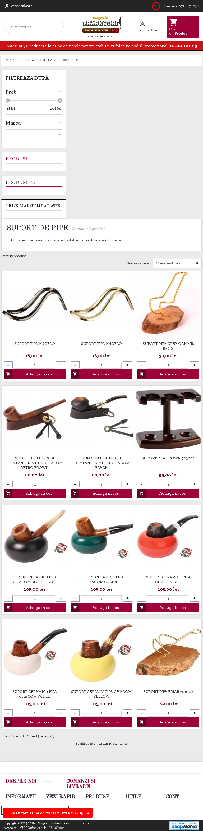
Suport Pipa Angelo (34, 343)
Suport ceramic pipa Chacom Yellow (101, 694)
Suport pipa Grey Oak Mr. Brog (168, 346)
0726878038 (188, 6)
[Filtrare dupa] (177, 263)
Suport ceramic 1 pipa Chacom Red (168, 579)
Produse (17, 159)
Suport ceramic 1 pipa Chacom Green (101, 579)
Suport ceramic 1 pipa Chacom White (34, 694)
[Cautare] (35, 27)
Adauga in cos (28, 374)
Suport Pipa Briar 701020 (168, 691)
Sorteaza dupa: (138, 263)
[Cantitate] (34, 365)
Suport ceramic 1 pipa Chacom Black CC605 (34, 579)
